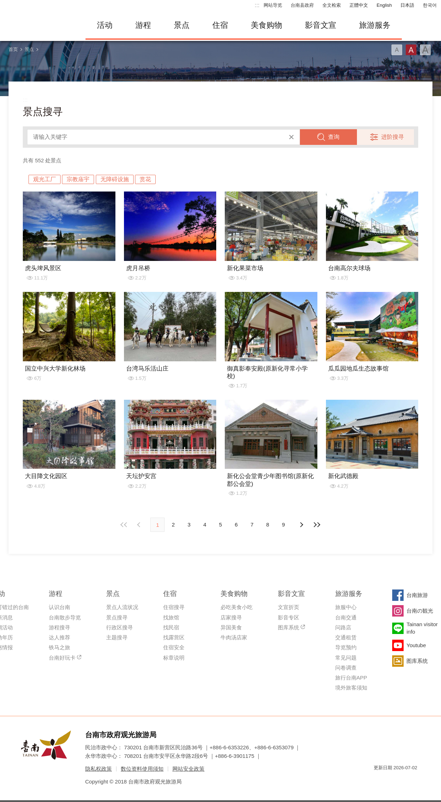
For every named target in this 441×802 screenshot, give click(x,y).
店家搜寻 (231, 617)
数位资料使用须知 (142, 769)
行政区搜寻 (119, 627)
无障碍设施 (114, 179)
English (384, 5)
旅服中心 (346, 607)
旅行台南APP (351, 678)
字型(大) (425, 49)
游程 (143, 25)
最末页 (317, 525)
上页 (301, 525)
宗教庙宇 (78, 179)
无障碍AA (404, 780)
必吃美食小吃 (236, 607)
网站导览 (273, 5)
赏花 (145, 179)
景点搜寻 (117, 617)
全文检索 (331, 5)
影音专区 (288, 617)
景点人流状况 (122, 607)
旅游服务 (374, 25)
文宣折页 (288, 607)
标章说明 (174, 658)
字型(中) (411, 49)
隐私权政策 (98, 769)
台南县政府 (302, 5)
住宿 (220, 25)
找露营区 (174, 637)
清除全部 (291, 137)
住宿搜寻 (174, 607)
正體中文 (358, 5)
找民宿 (171, 627)
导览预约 (346, 647)
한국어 (430, 5)
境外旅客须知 (351, 688)
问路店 (343, 627)
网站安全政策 (188, 769)
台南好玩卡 (62, 658)
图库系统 (288, 627)
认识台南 (59, 607)
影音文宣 (320, 25)
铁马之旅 (59, 647)
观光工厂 (44, 179)
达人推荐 (59, 637)
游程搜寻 (59, 627)
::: (257, 5)
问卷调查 (346, 668)
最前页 (124, 525)
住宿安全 (174, 647)
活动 (105, 25)
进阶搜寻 (392, 137)
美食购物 (266, 25)
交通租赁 (346, 637)
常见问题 (346, 658)
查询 (333, 137)
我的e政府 (379, 780)
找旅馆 (171, 617)
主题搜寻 (117, 637)
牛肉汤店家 (233, 637)
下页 (140, 525)
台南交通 (346, 617)
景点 (182, 25)
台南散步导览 (65, 617)
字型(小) (396, 49)
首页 (13, 49)
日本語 (407, 5)
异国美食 (231, 627)
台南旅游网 (39, 25)
